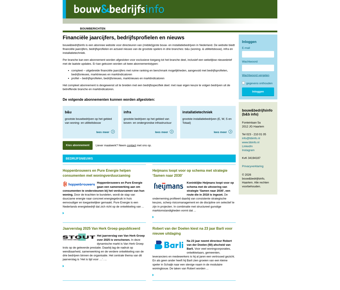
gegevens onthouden (257, 83)
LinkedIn (247, 146)
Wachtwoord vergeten (255, 75)
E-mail (246, 47)
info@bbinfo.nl (251, 138)
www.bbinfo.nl (250, 142)
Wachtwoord (250, 61)
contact (131, 145)
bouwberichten (92, 28)
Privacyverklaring (252, 166)
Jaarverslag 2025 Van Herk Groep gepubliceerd (101, 228)
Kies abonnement (77, 145)
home (68, 28)
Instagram (248, 150)
